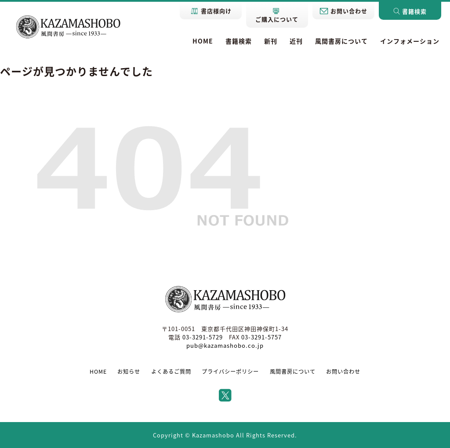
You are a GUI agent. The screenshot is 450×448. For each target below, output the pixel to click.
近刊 (296, 40)
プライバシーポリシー (230, 371)
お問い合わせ (343, 371)
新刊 (270, 40)
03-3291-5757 (261, 337)
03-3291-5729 (202, 337)
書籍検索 (238, 40)
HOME (202, 40)
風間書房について (341, 40)
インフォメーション (409, 40)
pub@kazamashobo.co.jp (225, 345)
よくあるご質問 (171, 371)
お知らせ (128, 371)
